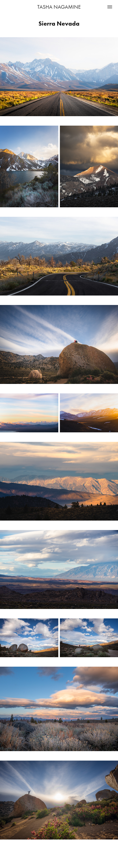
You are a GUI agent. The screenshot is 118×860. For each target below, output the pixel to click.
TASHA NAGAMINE (59, 7)
